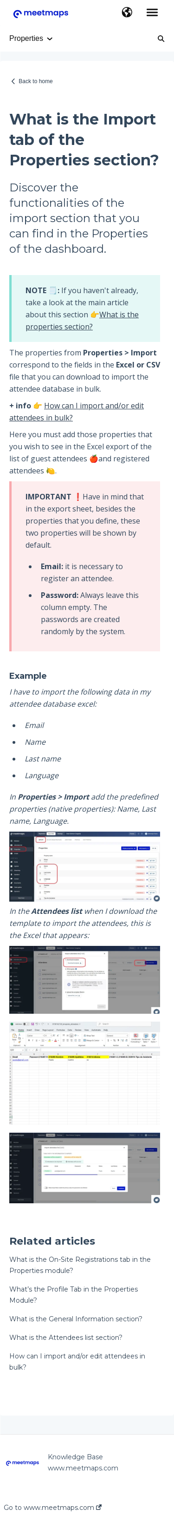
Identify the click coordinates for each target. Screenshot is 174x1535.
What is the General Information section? (75, 1319)
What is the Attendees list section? (65, 1337)
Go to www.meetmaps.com (53, 1507)
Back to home (35, 81)
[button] (127, 13)
